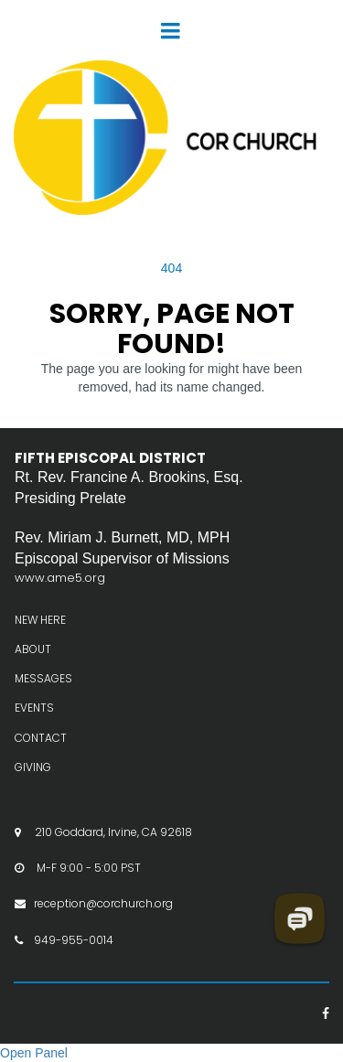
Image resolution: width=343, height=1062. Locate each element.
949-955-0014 (73, 940)
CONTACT (41, 738)
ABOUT (33, 649)
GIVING (33, 767)
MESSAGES (43, 678)
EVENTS (34, 707)
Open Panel (34, 1053)
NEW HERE (40, 620)
